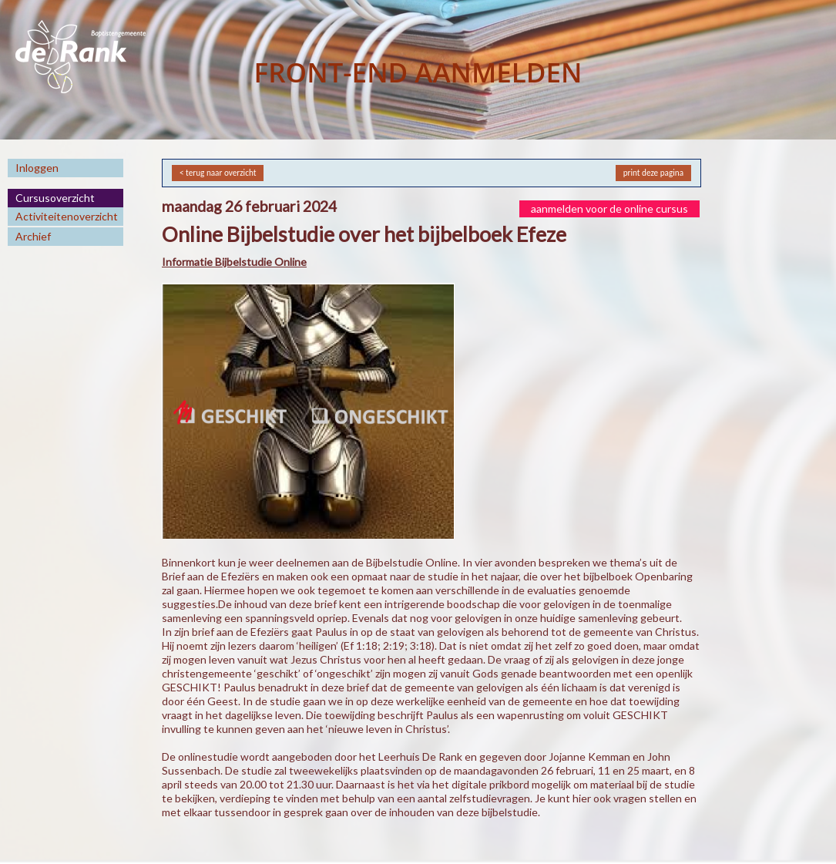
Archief (33, 236)
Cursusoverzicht (55, 197)
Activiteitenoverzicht (66, 216)
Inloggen (37, 167)
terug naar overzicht (221, 172)
